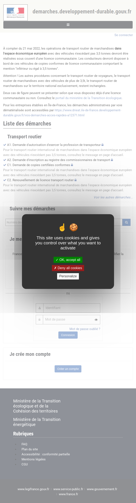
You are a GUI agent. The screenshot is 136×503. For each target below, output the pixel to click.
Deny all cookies (68, 268)
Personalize (68, 276)
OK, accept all (68, 260)
